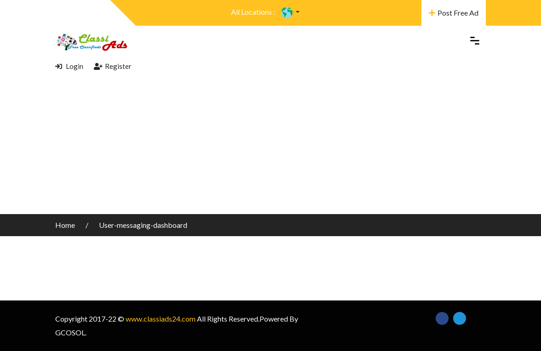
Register (113, 66)
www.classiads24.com (161, 318)
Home (65, 225)
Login (69, 66)
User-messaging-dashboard (143, 225)
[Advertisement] (270, 145)
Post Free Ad (453, 12)
